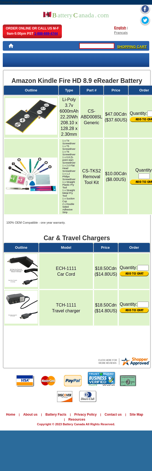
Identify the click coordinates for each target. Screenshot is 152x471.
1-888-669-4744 (46, 34)
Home (10, 414)
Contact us (113, 414)
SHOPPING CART (132, 47)
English (120, 28)
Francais (121, 33)
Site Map (136, 414)
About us (30, 414)
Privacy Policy (85, 414)
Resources (76, 419)
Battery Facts (55, 414)
